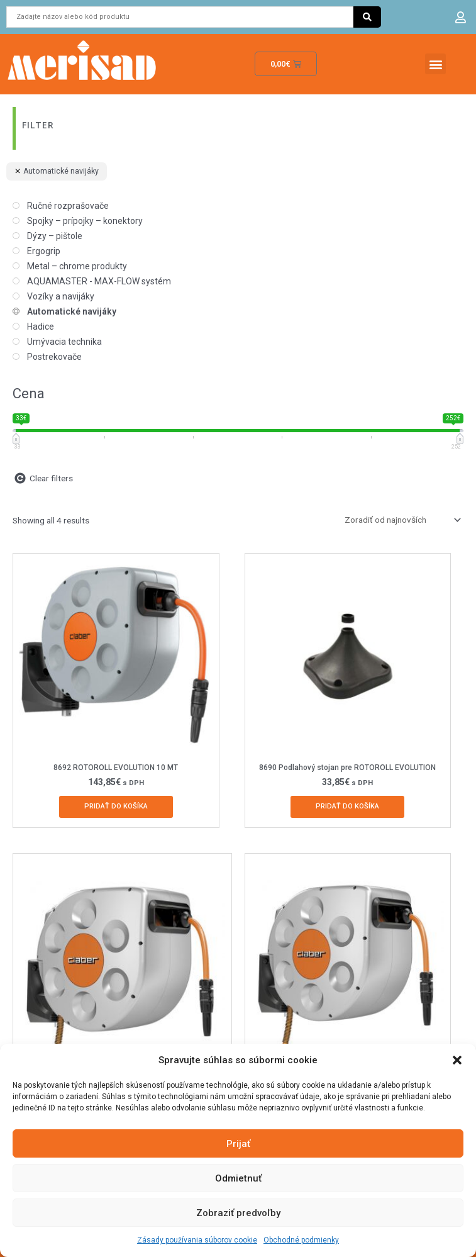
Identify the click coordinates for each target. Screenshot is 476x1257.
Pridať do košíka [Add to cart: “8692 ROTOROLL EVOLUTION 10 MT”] (116, 806)
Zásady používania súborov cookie (197, 1240)
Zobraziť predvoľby (238, 1213)
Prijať (238, 1143)
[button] (457, 1060)
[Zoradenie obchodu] (400, 520)
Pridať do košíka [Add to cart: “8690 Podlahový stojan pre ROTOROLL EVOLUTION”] (347, 806)
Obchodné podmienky (301, 1240)
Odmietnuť (238, 1178)
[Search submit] (367, 17)
